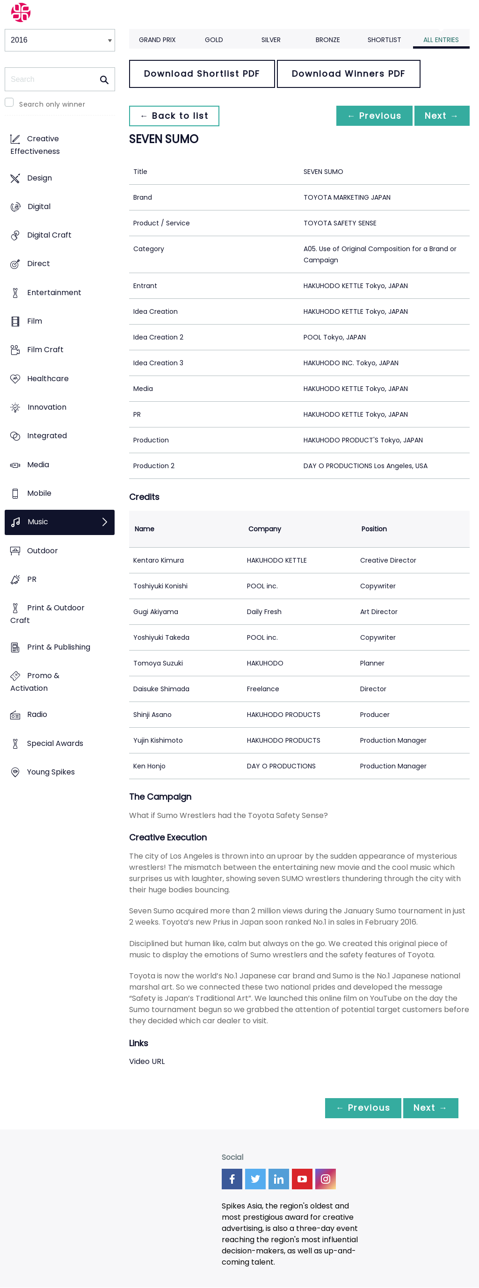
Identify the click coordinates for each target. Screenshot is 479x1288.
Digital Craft (49, 235)
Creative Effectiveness (35, 145)
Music (38, 522)
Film (34, 321)
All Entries (441, 39)
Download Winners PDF (349, 74)
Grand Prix (157, 39)
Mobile (39, 493)
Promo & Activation (34, 682)
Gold (214, 39)
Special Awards (55, 743)
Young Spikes (51, 772)
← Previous (371, 116)
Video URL (147, 1061)
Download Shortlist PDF (202, 74)
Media (38, 464)
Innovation (47, 407)
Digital (39, 206)
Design (39, 178)
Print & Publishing (58, 647)
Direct (38, 264)
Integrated (47, 436)
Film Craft (45, 350)
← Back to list (175, 116)
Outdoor (42, 550)
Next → (441, 116)
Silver (271, 39)
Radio (37, 714)
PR (31, 579)
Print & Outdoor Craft (47, 614)
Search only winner (52, 104)
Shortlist (384, 39)
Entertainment (54, 292)
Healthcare (48, 378)
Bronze (328, 39)
